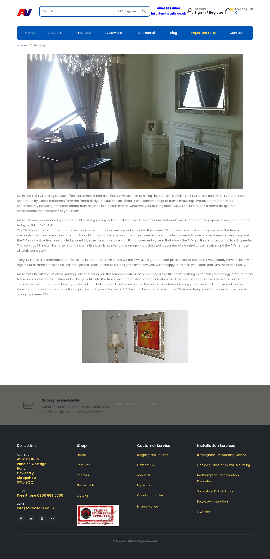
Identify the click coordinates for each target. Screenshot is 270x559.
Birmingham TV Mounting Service (221, 455)
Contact (236, 33)
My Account (146, 485)
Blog (173, 33)
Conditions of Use (150, 495)
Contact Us (145, 465)
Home (30, 33)
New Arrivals (85, 485)
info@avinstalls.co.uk (168, 13)
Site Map (203, 511)
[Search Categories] (127, 11)
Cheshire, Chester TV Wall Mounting (223, 465)
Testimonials (146, 33)
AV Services (113, 33)
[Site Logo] (25, 12)
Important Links (203, 33)
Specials (83, 475)
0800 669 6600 (168, 8)
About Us (55, 33)
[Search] (144, 11)
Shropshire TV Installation (215, 491)
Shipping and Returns (152, 455)
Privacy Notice (147, 506)
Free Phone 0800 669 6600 (40, 495)
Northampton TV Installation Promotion (218, 478)
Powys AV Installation (212, 501)
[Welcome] (204, 11)
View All (82, 496)
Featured (83, 465)
